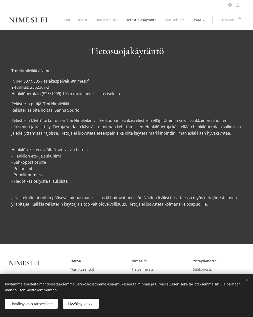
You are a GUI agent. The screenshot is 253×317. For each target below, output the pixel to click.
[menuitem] (92, 20)
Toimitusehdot (82, 269)
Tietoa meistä (142, 269)
